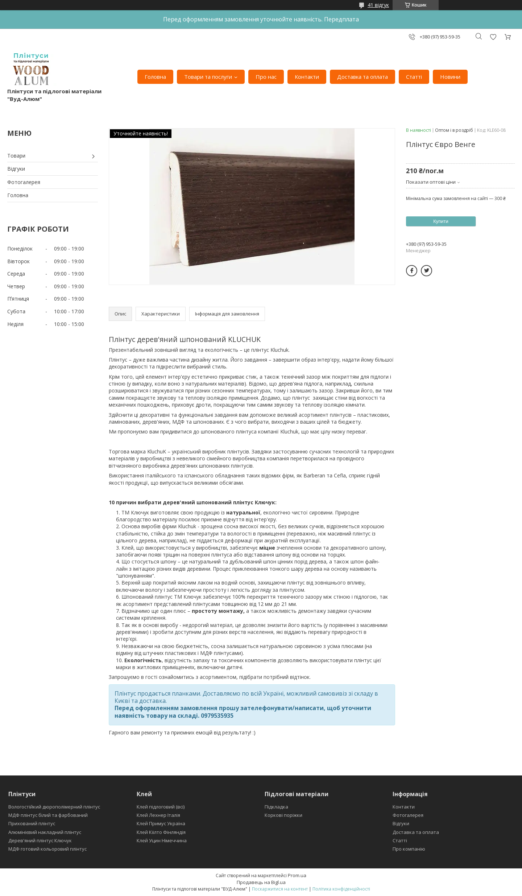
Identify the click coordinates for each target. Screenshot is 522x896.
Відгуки (16, 168)
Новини (450, 76)
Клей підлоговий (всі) (161, 806)
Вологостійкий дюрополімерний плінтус (54, 806)
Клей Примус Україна (161, 823)
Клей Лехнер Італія (158, 815)
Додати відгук (493, 37)
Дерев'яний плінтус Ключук (40, 840)
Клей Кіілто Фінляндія (161, 832)
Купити (440, 221)
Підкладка (276, 806)
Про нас (266, 76)
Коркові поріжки (283, 815)
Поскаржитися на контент (280, 889)
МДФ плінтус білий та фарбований (48, 815)
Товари (16, 155)
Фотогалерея (23, 182)
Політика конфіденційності (341, 889)
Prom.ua (297, 875)
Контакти (307, 76)
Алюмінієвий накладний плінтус (44, 832)
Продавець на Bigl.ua (261, 882)
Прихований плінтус (31, 823)
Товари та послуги (208, 76)
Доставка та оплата (362, 76)
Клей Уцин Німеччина (162, 840)
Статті (414, 76)
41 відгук (378, 4)
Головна (155, 76)
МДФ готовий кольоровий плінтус (47, 849)
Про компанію (409, 849)
